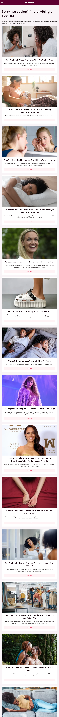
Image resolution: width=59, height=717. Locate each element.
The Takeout (23, 704)
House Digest (31, 698)
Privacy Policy (32, 686)
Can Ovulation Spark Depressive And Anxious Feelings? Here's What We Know (43, 90)
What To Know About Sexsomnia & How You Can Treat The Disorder (44, 217)
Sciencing (7, 702)
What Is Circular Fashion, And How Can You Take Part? (44, 568)
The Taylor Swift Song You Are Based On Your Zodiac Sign (43, 175)
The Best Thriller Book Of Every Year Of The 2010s (44, 433)
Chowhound (13, 697)
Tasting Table (34, 702)
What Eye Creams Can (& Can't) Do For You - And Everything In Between (15, 609)
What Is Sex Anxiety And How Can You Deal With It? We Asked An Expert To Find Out (15, 524)
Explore (27, 697)
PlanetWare (48, 700)
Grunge (14, 698)
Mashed (14, 700)
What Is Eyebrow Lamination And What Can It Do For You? (15, 479)
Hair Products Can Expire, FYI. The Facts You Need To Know (44, 654)
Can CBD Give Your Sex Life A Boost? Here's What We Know (15, 303)
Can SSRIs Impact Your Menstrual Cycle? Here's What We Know (44, 303)
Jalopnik (49, 698)
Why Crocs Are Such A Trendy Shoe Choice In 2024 (44, 133)
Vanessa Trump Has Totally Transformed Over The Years (15, 133)
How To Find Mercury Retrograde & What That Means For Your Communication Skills (15, 435)
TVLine (30, 704)
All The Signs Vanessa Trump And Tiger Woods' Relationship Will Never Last (44, 610)
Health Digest (22, 698)
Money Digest (22, 700)
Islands (44, 698)
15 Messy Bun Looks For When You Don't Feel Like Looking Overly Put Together (44, 480)
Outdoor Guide (39, 700)
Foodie (32, 697)
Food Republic (40, 697)
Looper (8, 700)
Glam (8, 698)
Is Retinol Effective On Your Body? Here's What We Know (44, 343)
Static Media (20, 689)
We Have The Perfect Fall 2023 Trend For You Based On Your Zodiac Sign (44, 261)
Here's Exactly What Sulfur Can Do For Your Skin (15, 566)
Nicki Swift (30, 700)
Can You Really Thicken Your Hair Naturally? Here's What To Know (15, 261)
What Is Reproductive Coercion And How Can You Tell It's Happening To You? (15, 655)
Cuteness (20, 697)
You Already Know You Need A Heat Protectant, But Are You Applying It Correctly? (15, 388)
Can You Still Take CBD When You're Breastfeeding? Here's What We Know (44, 47)
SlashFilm (14, 702)
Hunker (38, 698)
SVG (27, 702)
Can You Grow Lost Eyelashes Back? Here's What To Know (15, 89)
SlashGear (22, 702)
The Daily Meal (43, 702)
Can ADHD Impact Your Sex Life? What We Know (15, 173)
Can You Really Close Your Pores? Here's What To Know (15, 46)
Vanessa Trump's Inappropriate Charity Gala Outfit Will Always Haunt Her (15, 344)
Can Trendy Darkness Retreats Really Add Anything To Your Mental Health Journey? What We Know (44, 390)
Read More (15, 63)
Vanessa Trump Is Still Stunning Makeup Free (44, 521)
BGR (6, 697)
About (24, 686)
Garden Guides (49, 697)
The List (51, 702)
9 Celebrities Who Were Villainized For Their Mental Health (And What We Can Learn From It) (15, 218)
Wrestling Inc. (37, 704)
